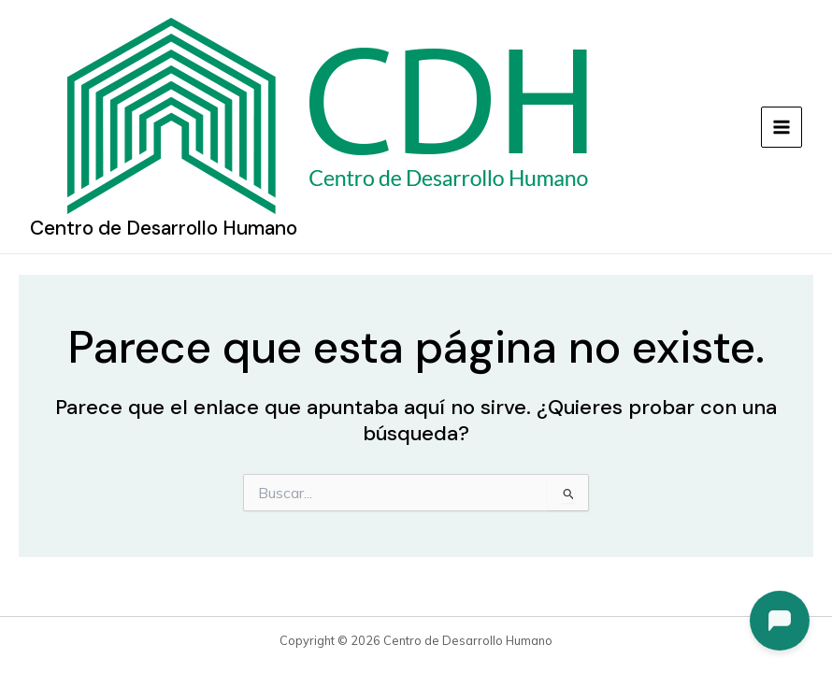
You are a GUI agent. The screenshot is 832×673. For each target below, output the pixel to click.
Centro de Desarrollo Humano (163, 228)
